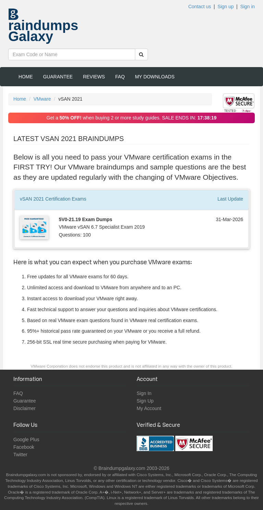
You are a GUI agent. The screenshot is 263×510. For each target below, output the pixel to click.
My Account (149, 408)
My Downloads (155, 76)
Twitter (20, 454)
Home (25, 76)
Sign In (144, 393)
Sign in (247, 6)
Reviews (94, 76)
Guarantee (58, 76)
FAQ (120, 76)
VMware (42, 99)
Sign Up (145, 401)
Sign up (225, 6)
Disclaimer (24, 408)
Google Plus (26, 439)
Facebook (23, 447)
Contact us (199, 6)
